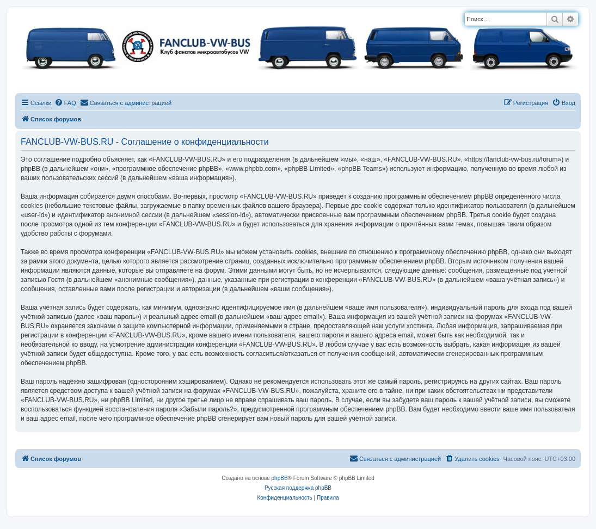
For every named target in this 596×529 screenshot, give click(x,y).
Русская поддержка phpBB (298, 488)
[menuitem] (65, 102)
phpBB (280, 478)
